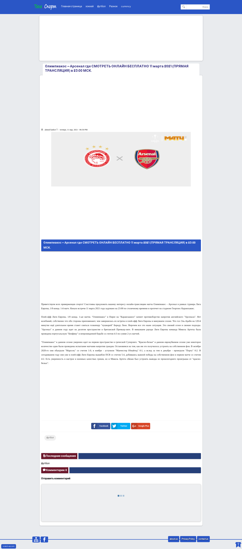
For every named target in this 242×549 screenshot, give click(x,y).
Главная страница (71, 6)
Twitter (119, 426)
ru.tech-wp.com (8, 546)
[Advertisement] (121, 38)
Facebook (100, 426)
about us (174, 539)
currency (126, 6)
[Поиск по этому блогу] (195, 7)
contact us (203, 539)
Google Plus (140, 426)
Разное (113, 6)
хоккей (90, 6)
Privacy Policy (188, 539)
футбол (101, 6)
